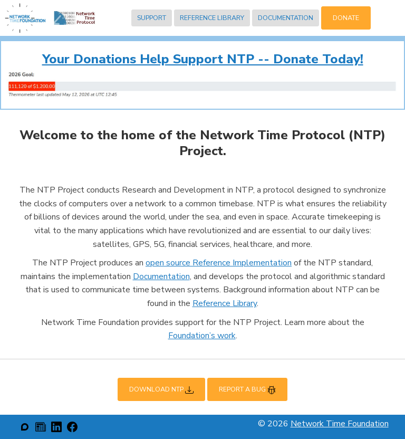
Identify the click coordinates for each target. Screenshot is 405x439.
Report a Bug (247, 389)
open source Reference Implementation (219, 263)
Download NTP (161, 389)
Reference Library (212, 17)
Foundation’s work (202, 335)
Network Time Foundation (340, 424)
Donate (346, 17)
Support (151, 17)
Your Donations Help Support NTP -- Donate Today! (202, 59)
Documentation (285, 17)
